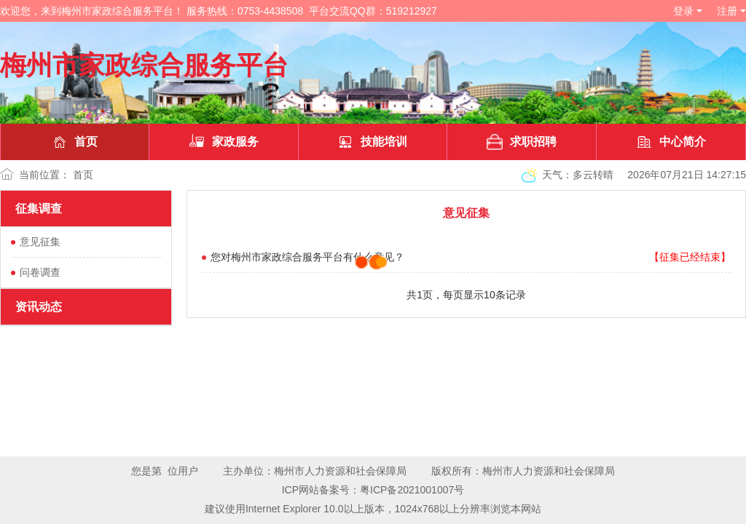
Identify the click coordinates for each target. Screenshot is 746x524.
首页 (74, 142)
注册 (727, 11)
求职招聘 (522, 142)
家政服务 (224, 142)
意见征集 (40, 241)
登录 (683, 11)
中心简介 (671, 142)
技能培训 (372, 142)
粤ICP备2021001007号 (412, 490)
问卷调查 (40, 272)
